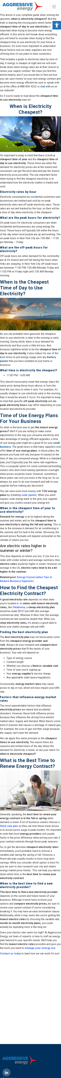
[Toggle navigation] (54, 6)
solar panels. (29, 495)
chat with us (47, 86)
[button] (57, 25)
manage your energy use (40, 948)
